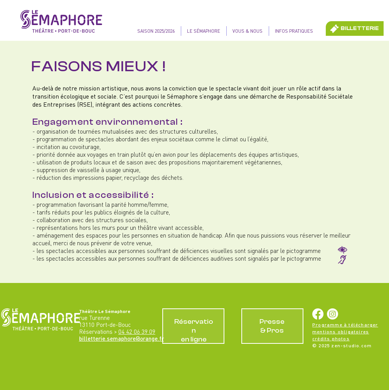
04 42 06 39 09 (136, 331)
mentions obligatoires (340, 332)
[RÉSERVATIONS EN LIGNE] (193, 326)
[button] (203, 31)
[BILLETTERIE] (355, 28)
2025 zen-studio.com (345, 345)
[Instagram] (332, 314)
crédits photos (331, 338)
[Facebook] (317, 314)
